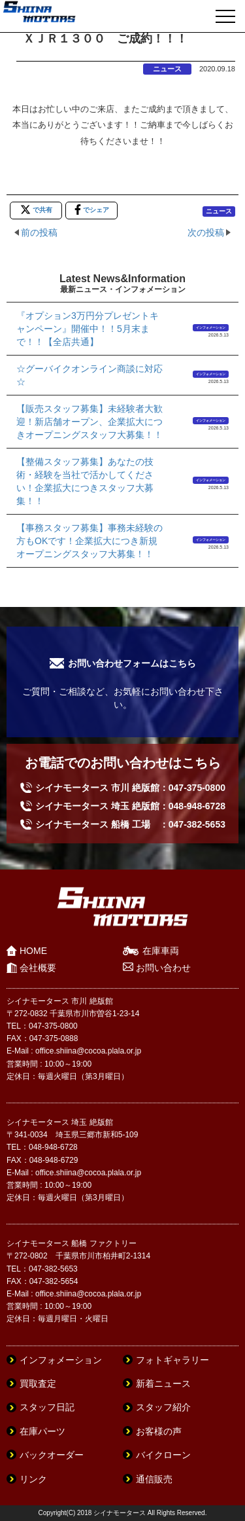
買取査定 (38, 1383)
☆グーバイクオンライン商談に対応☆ (89, 375)
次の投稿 (206, 232)
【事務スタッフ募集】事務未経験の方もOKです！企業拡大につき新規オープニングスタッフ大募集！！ (89, 540)
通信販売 (154, 1479)
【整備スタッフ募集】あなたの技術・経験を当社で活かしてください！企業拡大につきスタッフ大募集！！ (85, 481)
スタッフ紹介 (163, 1407)
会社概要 (38, 967)
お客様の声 (159, 1431)
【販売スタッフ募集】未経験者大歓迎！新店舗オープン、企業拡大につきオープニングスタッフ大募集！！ (89, 421)
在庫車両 (160, 950)
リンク (33, 1479)
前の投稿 (39, 232)
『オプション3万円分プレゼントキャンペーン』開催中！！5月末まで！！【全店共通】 (87, 328)
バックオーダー (52, 1455)
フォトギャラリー (172, 1360)
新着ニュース (163, 1383)
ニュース (167, 69)
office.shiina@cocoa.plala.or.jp (88, 1050)
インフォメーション (210, 327)
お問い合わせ (163, 967)
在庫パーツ (42, 1431)
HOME (33, 950)
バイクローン (163, 1455)
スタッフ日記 (47, 1407)
